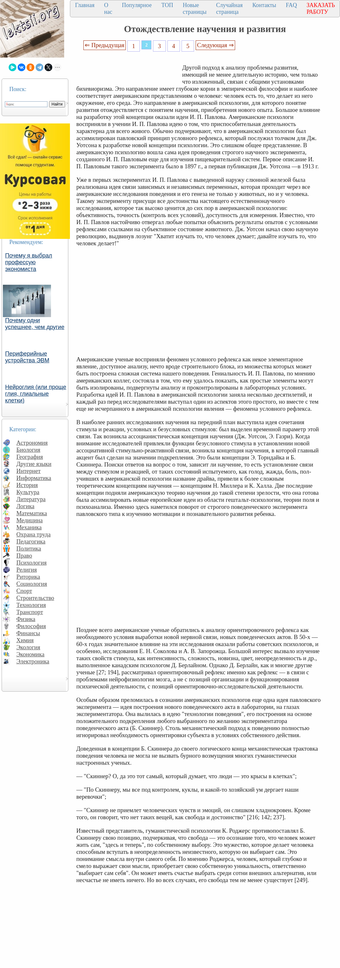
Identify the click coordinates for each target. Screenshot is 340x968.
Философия (31, 626)
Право (24, 555)
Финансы (28, 633)
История (27, 485)
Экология (28, 647)
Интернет (28, 470)
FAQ (291, 5)
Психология (31, 562)
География (29, 456)
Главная (84, 5)
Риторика (28, 576)
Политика (28, 548)
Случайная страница (229, 8)
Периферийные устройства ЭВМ (27, 357)
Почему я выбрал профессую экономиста (28, 262)
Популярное (137, 5)
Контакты (264, 5)
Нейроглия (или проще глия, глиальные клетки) (35, 394)
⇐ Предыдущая (104, 45)
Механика (29, 527)
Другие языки (33, 463)
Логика (25, 506)
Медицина (29, 520)
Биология (28, 449)
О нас (108, 8)
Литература (31, 499)
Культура (27, 492)
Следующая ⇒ (215, 45)
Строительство (35, 597)
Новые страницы (195, 8)
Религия (26, 569)
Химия (25, 640)
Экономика (30, 654)
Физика (25, 619)
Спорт (24, 590)
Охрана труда (33, 534)
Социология (31, 583)
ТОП (167, 5)
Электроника (32, 661)
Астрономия (32, 442)
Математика (31, 513)
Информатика (33, 478)
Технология (31, 605)
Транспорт (29, 612)
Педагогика (31, 541)
